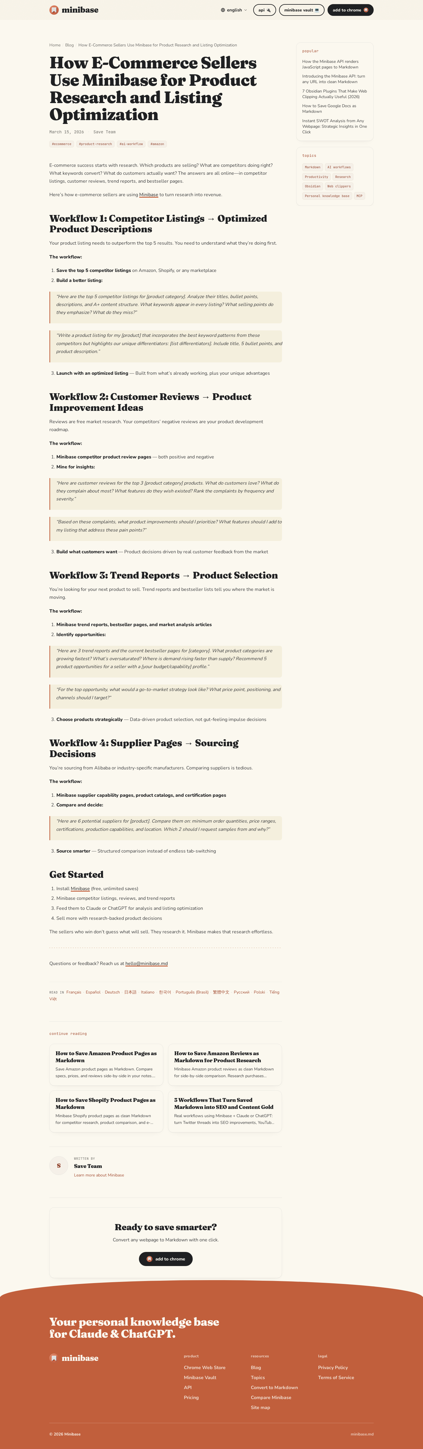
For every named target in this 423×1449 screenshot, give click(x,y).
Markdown (312, 167)
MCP (359, 196)
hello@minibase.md (146, 963)
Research (343, 177)
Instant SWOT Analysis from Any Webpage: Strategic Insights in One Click (334, 126)
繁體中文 (221, 992)
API (188, 1387)
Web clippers (339, 186)
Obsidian (312, 186)
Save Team (104, 132)
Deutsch (112, 992)
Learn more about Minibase (99, 1175)
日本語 (130, 992)
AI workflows (339, 167)
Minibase (148, 194)
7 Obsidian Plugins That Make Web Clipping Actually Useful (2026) (334, 94)
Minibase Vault (200, 1377)
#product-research (95, 144)
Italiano (148, 992)
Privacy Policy (333, 1367)
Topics (258, 1377)
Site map (260, 1407)
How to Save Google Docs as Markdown (329, 108)
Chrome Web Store (205, 1367)
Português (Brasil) (192, 992)
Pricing (191, 1397)
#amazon (157, 144)
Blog (69, 45)
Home (55, 45)
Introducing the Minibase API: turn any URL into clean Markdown (333, 79)
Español (93, 992)
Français (73, 992)
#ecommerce (61, 144)
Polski (259, 992)
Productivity (316, 177)
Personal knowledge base (327, 196)
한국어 (165, 992)
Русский (241, 992)
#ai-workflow (131, 144)
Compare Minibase (271, 1397)
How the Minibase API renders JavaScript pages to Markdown (330, 64)
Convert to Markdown (274, 1387)
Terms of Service (336, 1377)
